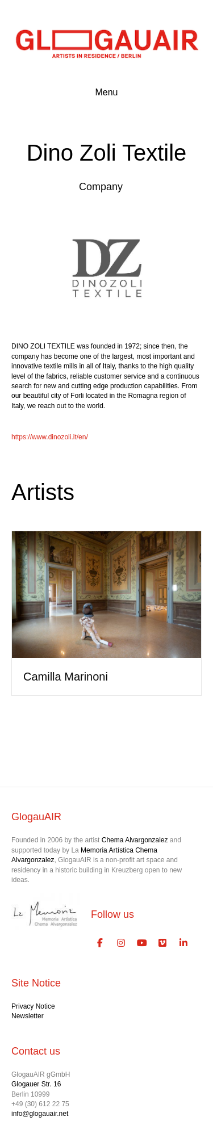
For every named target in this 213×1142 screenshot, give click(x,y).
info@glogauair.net (39, 1114)
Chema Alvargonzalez (135, 840)
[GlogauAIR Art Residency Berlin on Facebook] (100, 943)
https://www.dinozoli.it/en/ (49, 437)
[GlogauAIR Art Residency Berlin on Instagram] (121, 943)
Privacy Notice (33, 1006)
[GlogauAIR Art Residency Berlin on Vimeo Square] (163, 943)
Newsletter (27, 1016)
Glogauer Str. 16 (36, 1084)
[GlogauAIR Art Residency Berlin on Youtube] (142, 943)
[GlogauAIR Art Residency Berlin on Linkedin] (183, 943)
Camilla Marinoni (65, 676)
